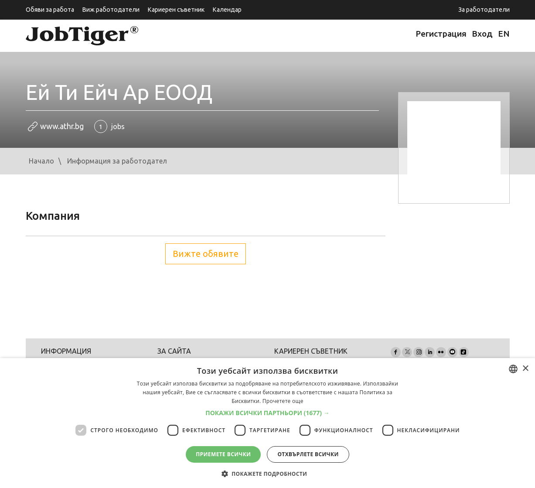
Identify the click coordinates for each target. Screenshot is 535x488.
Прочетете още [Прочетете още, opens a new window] (282, 401)
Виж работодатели (111, 9)
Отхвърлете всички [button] (307, 454)
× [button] (525, 368)
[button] (267, 413)
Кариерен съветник (175, 9)
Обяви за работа (50, 9)
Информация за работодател (117, 161)
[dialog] (267, 423)
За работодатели (484, 9)
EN (504, 33)
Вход (482, 33)
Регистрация (441, 33)
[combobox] (513, 369)
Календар (227, 9)
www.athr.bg (62, 126)
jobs (109, 126)
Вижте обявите (206, 254)
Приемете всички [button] (223, 454)
